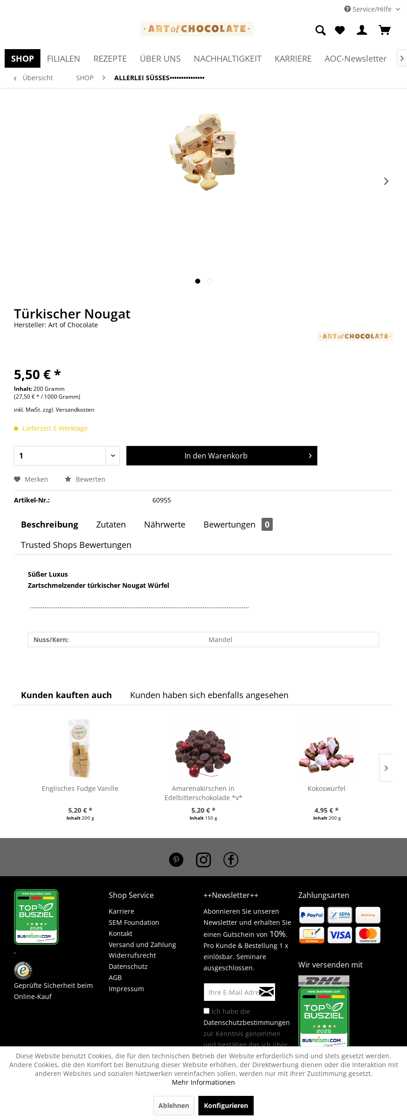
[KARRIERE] (293, 58)
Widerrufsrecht (132, 955)
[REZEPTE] (110, 58)
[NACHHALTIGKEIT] (227, 58)
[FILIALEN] (63, 58)
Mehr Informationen (203, 1082)
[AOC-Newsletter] (355, 58)
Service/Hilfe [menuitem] (369, 9)
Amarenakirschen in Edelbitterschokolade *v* (203, 793)
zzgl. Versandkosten (68, 410)
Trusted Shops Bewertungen (76, 544)
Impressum (126, 988)
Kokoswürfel (327, 788)
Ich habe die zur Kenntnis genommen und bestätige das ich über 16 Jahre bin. (247, 1033)
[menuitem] (321, 30)
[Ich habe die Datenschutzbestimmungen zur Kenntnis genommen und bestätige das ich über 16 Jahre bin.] (207, 1011)
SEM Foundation (134, 922)
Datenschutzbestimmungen (247, 1022)
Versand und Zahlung (142, 944)
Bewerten (85, 479)
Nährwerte (164, 524)
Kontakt (120, 933)
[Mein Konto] (362, 30)
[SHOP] (22, 58)
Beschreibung (49, 524)
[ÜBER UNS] (160, 58)
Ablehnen (173, 1105)
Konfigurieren (226, 1105)
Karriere (121, 911)
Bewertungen (238, 524)
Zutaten (111, 524)
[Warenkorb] (385, 30)
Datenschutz (128, 966)
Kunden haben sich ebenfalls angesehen (209, 694)
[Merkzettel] (339, 30)
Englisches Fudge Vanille (80, 788)
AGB (115, 977)
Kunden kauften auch (66, 694)
